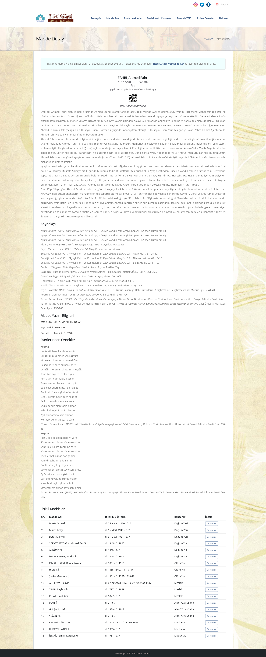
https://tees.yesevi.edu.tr (168, 63)
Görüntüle (211, 523)
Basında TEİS (184, 18)
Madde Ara (112, 18)
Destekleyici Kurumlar (159, 18)
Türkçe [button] (222, 4)
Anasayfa (96, 18)
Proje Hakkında (132, 18)
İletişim (223, 18)
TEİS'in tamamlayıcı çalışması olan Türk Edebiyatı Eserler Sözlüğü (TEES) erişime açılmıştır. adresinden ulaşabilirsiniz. (131, 63)
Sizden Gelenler (205, 18)
